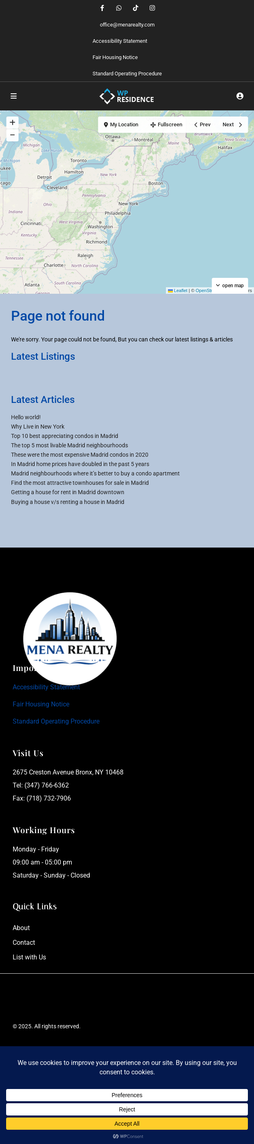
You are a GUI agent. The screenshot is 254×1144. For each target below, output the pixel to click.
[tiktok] (135, 8)
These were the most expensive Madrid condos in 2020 (79, 454)
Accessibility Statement (120, 41)
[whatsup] (118, 8)
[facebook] (102, 8)
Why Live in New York (37, 426)
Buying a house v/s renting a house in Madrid (67, 502)
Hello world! (26, 417)
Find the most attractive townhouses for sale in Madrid (80, 483)
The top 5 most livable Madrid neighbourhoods (69, 445)
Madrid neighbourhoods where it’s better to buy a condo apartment (95, 473)
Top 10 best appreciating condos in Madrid (64, 436)
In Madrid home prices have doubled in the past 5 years (80, 464)
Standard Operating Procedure (127, 73)
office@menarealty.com (127, 25)
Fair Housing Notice (115, 57)
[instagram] (152, 8)
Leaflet (178, 290)
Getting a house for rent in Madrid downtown (67, 492)
